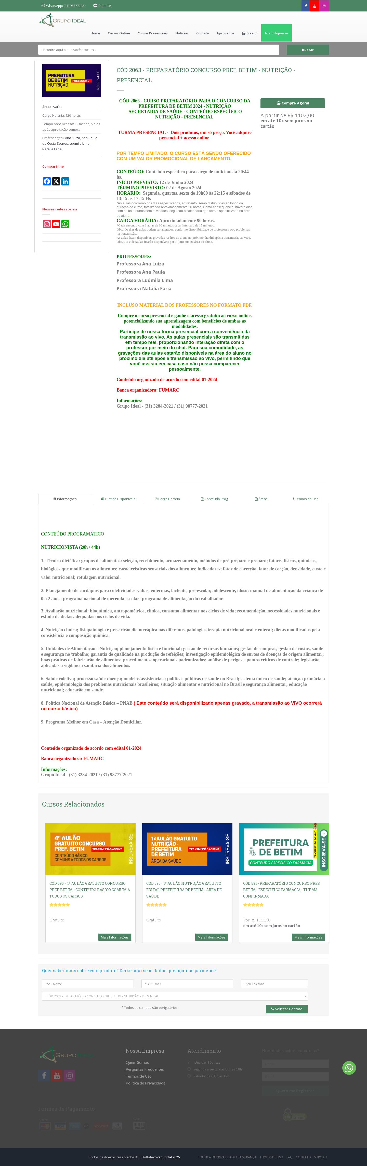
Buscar (308, 49)
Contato (202, 33)
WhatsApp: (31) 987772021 (64, 5)
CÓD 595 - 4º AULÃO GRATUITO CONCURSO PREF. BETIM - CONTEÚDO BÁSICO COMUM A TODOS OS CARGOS (89, 889)
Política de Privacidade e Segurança (227, 1157)
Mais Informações (115, 936)
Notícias (182, 33)
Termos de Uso (306, 498)
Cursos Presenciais (153, 33)
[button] (249, 33)
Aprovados (225, 33)
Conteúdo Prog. (215, 498)
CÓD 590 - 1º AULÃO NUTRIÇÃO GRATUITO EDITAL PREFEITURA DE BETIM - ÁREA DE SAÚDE (184, 889)
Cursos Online (119, 33)
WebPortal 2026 (167, 1156)
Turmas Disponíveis (118, 498)
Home (95, 33)
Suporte (104, 5)
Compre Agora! (293, 102)
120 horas (73, 115)
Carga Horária (167, 498)
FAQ (289, 1157)
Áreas (261, 498)
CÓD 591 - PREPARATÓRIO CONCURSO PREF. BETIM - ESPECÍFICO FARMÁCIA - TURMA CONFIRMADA (281, 889)
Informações (65, 498)
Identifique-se (276, 33)
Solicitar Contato (287, 1008)
